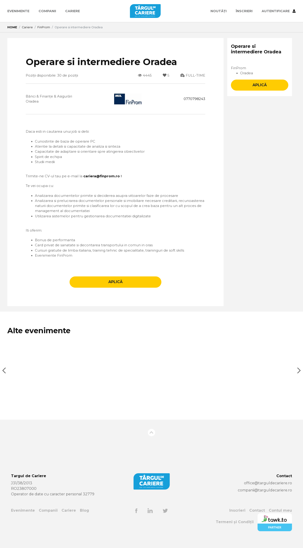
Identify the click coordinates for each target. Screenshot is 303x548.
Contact (257, 518)
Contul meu (280, 518)
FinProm (43, 27)
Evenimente (18, 11)
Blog (84, 518)
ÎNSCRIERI (244, 11)
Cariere (72, 11)
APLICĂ (115, 289)
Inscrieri (237, 518)
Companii (47, 11)
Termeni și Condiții (235, 529)
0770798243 (193, 99)
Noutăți (218, 11)
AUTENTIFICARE (279, 11)
